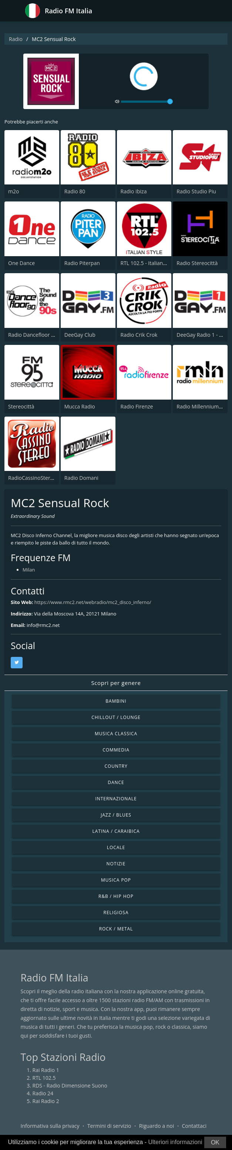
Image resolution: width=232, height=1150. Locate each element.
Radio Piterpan (82, 263)
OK (215, 1142)
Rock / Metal (116, 929)
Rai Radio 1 (46, 1069)
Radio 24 (43, 1093)
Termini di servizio (109, 1125)
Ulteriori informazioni (175, 1142)
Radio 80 (74, 191)
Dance (116, 782)
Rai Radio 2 (46, 1101)
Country (115, 766)
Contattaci (194, 1125)
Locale (116, 847)
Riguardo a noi (156, 1125)
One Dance (21, 263)
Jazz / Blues (116, 815)
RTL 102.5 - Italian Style (148, 263)
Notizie (116, 864)
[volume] (147, 102)
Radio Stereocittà (197, 263)
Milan (29, 569)
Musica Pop (116, 880)
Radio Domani (81, 477)
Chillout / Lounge (116, 717)
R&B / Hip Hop (116, 896)
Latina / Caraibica (115, 831)
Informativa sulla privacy (50, 1125)
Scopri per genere (116, 682)
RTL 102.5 (44, 1077)
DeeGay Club (79, 334)
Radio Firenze (137, 406)
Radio (16, 39)
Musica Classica (116, 733)
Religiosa (116, 912)
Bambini (115, 701)
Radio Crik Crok (139, 334)
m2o (13, 191)
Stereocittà (21, 406)
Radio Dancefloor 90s (34, 334)
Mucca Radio (79, 406)
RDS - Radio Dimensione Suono (70, 1085)
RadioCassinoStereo (32, 477)
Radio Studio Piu (196, 191)
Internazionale (116, 798)
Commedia (115, 750)
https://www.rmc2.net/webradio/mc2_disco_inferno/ (92, 602)
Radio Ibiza (134, 191)
